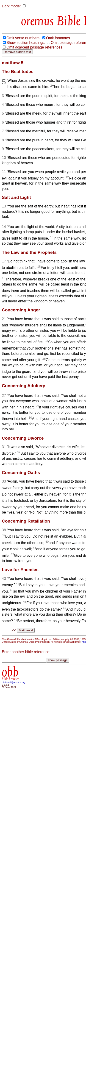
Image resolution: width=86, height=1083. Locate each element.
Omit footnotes (58, 38)
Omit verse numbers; (23, 38)
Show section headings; (25, 43)
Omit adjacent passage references (34, 47)
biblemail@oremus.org (13, 682)
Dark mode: (11, 6)
